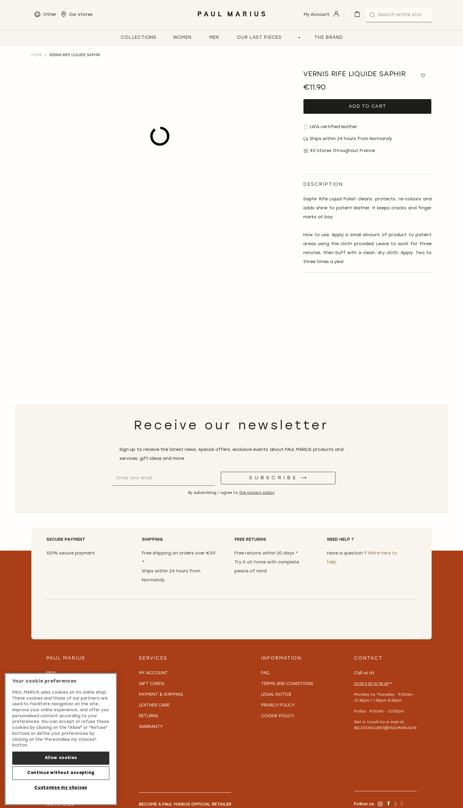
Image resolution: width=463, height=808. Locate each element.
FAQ (265, 673)
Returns (148, 716)
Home (36, 55)
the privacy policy (256, 493)
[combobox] (399, 14)
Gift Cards (152, 684)
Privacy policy (278, 705)
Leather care (154, 705)
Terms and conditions (287, 684)
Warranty (151, 727)
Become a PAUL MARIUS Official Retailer (185, 804)
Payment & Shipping (161, 694)
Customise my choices (60, 788)
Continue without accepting (60, 773)
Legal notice (276, 694)
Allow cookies (61, 758)
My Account (153, 673)
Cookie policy (277, 716)
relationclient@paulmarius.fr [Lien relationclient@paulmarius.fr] (385, 728)
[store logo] (231, 18)
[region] (61, 739)
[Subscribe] (278, 478)
